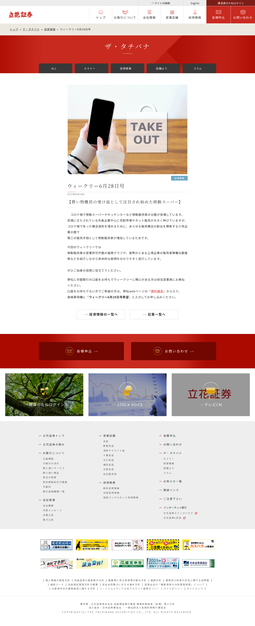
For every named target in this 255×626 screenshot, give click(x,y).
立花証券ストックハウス (178, 513)
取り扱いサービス (54, 468)
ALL (54, 68)
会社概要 (48, 505)
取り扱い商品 (51, 472)
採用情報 (109, 482)
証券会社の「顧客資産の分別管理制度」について (175, 584)
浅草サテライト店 (114, 450)
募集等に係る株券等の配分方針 (127, 580)
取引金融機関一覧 (54, 491)
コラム (197, 68)
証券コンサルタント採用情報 (121, 497)
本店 (106, 441)
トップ (101, 17)
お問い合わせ (243, 17)
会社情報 (149, 17)
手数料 (47, 486)
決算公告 (48, 515)
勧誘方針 (156, 580)
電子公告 (48, 519)
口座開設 (48, 458)
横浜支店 (108, 464)
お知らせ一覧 (172, 481)
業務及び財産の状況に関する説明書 (187, 580)
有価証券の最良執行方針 (89, 580)
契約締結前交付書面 (55, 482)
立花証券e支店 (172, 517)
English (195, 3)
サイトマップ (195, 588)
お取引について (125, 17)
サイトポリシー (173, 588)
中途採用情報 (111, 492)
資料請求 (157, 291)
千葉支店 (108, 455)
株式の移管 (50, 477)
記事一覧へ (157, 314)
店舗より (161, 68)
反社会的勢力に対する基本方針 (121, 584)
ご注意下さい (172, 499)
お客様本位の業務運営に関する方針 (74, 588)
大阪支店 (108, 469)
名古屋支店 (110, 474)
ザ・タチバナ (31, 29)
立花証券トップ (54, 436)
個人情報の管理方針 (58, 580)
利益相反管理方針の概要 (83, 584)
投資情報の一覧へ (103, 314)
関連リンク (171, 490)
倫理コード (57, 584)
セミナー (89, 68)
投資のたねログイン (232, 3)
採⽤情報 (194, 17)
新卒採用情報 (111, 488)
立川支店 (108, 460)
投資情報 (50, 29)
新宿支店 (108, 445)
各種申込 (218, 17)
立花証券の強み (54, 444)
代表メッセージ (52, 510)
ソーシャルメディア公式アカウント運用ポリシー (130, 588)
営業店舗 (172, 17)
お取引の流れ (51, 463)
